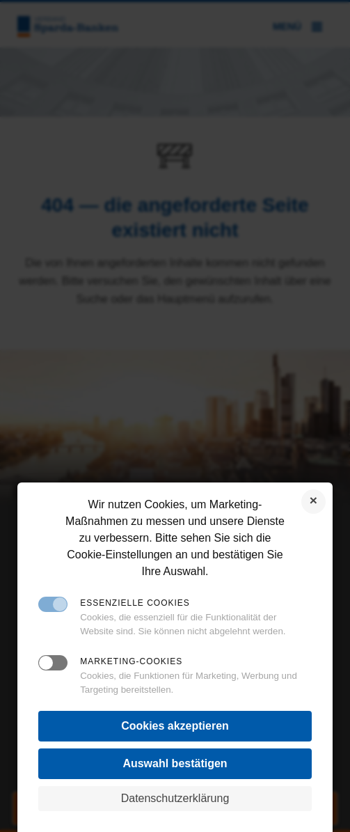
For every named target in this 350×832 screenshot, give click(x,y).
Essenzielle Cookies (135, 603)
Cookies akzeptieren (175, 726)
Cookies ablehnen (313, 501)
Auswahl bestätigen (174, 763)
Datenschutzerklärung (175, 798)
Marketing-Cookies (131, 661)
